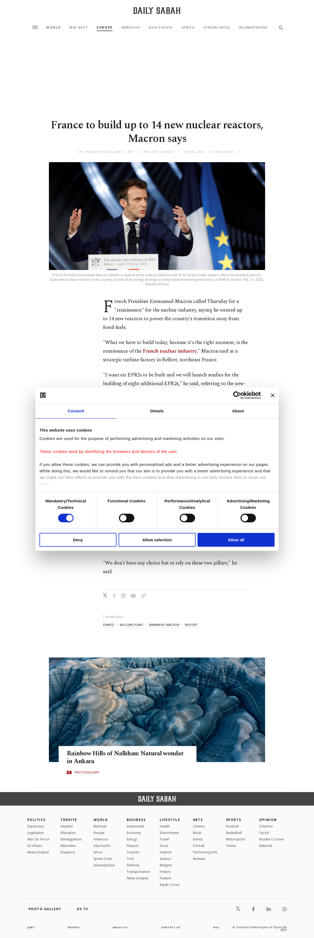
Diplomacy (35, 826)
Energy (132, 839)
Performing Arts (205, 852)
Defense (133, 865)
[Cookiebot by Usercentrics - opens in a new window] (237, 395)
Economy (134, 832)
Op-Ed (264, 832)
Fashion (166, 852)
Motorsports (235, 839)
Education (68, 832)
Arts (198, 819)
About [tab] (238, 410)
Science (165, 858)
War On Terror (38, 839)
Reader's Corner (271, 839)
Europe (105, 27)
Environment (169, 832)
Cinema (199, 826)
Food (164, 845)
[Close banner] (273, 395)
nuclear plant (131, 625)
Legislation (35, 832)
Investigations (71, 839)
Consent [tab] (76, 410)
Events (198, 839)
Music (197, 832)
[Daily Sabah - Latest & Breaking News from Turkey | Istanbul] (157, 10)
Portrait (199, 845)
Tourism (133, 852)
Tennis (231, 845)
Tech (130, 858)
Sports (233, 819)
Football (232, 826)
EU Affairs (34, 845)
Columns (266, 826)
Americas (130, 27)
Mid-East (78, 27)
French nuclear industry (169, 351)
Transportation (138, 871)
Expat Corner (170, 884)
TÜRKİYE (69, 819)
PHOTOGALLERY (87, 773)
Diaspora (68, 852)
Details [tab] (157, 410)
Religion (166, 865)
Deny (78, 540)
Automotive (136, 826)
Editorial (265, 845)
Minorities (68, 845)
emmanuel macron (164, 625)
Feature (165, 878)
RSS (216, 927)
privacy (74, 927)
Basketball (234, 832)
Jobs (31, 927)
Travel (164, 839)
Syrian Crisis (216, 27)
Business (136, 819)
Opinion (268, 819)
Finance (132, 845)
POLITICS (36, 819)
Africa (188, 27)
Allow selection (157, 540)
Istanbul (67, 826)
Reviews (199, 858)
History (165, 871)
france (108, 625)
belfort (191, 625)
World (53, 27)
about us (120, 927)
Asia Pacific (161, 27)
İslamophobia (104, 865)
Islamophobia (253, 27)
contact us (171, 927)
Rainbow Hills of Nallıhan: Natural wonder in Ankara (117, 758)
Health (165, 826)
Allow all (236, 540)
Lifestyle (170, 819)
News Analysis (38, 852)
